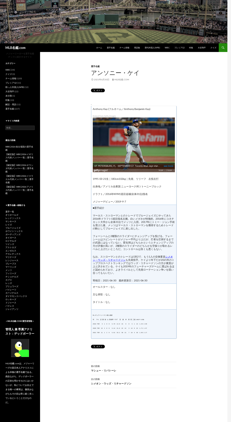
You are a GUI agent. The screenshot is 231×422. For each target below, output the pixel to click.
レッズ (8, 283)
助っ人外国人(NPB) (14, 87)
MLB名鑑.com (15, 48)
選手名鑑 (111, 47)
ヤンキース (10, 221)
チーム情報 (124, 47)
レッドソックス (13, 218)
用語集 (137, 47)
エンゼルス (10, 250)
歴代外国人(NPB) (152, 47)
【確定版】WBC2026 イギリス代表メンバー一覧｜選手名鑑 (19, 157)
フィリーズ (10, 273)
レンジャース (11, 260)
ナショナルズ (11, 276)
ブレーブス (10, 263)
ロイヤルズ (10, 241)
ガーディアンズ (13, 234)
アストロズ (10, 247)
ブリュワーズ (11, 286)
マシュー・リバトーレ (133, 368)
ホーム (99, 47)
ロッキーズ (10, 299)
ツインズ (9, 244)
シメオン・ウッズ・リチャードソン (133, 381)
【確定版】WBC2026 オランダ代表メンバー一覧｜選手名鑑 (19, 168)
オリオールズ (11, 215)
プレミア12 (179, 47)
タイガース (10, 237)
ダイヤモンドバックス (16, 296)
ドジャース (10, 302)
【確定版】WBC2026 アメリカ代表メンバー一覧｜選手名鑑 (19, 190)
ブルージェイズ (13, 228)
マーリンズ (10, 267)
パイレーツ (10, 289)
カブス (8, 280)
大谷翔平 (202, 47)
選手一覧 (9, 211)
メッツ (8, 270)
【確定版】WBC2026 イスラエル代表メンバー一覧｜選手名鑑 (19, 179)
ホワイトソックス (14, 231)
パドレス (9, 305)
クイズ (213, 47)
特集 (191, 47)
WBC (167, 47)
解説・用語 (10, 104)
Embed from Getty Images (104, 116)
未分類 (8, 95)
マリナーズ (10, 257)
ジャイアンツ (11, 309)
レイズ (8, 224)
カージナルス (11, 293)
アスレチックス (13, 254)
